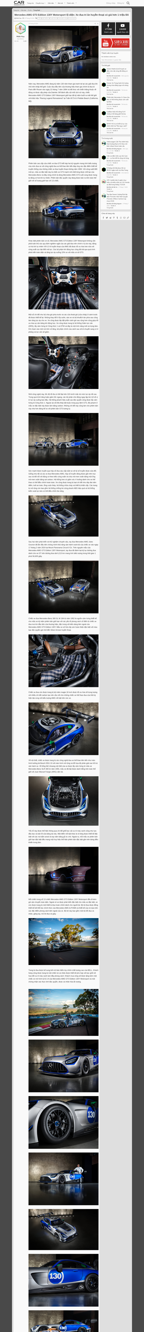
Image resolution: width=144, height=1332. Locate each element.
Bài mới (60, 3)
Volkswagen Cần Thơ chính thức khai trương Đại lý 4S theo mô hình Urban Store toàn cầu (117, 144)
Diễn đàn (51, 3)
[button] (41, 3)
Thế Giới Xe (110, 80)
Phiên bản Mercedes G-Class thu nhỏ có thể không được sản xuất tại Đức (118, 99)
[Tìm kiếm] (128, 3)
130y (39, 18)
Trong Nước (110, 153)
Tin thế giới (106, 65)
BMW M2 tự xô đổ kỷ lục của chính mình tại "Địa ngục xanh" (117, 125)
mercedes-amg (62, 18)
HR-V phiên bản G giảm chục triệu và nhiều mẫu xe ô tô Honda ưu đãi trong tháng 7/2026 (118, 182)
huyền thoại (53, 18)
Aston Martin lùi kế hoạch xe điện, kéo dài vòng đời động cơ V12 (117, 71)
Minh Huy (19, 18)
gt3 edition (45, 18)
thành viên (108, 28)
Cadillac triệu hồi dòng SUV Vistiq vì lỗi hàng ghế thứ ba (116, 113)
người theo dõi (122, 28)
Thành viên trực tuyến (110, 53)
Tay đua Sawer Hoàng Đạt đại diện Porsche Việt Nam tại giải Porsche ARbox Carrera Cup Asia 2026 (117, 197)
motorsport (72, 18)
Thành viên (70, 3)
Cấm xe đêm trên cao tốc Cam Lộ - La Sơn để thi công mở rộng (118, 157)
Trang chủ (30, 3)
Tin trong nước (107, 138)
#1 (97, 23)
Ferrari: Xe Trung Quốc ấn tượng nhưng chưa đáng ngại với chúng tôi (117, 85)
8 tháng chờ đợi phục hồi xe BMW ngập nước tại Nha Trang (117, 169)
